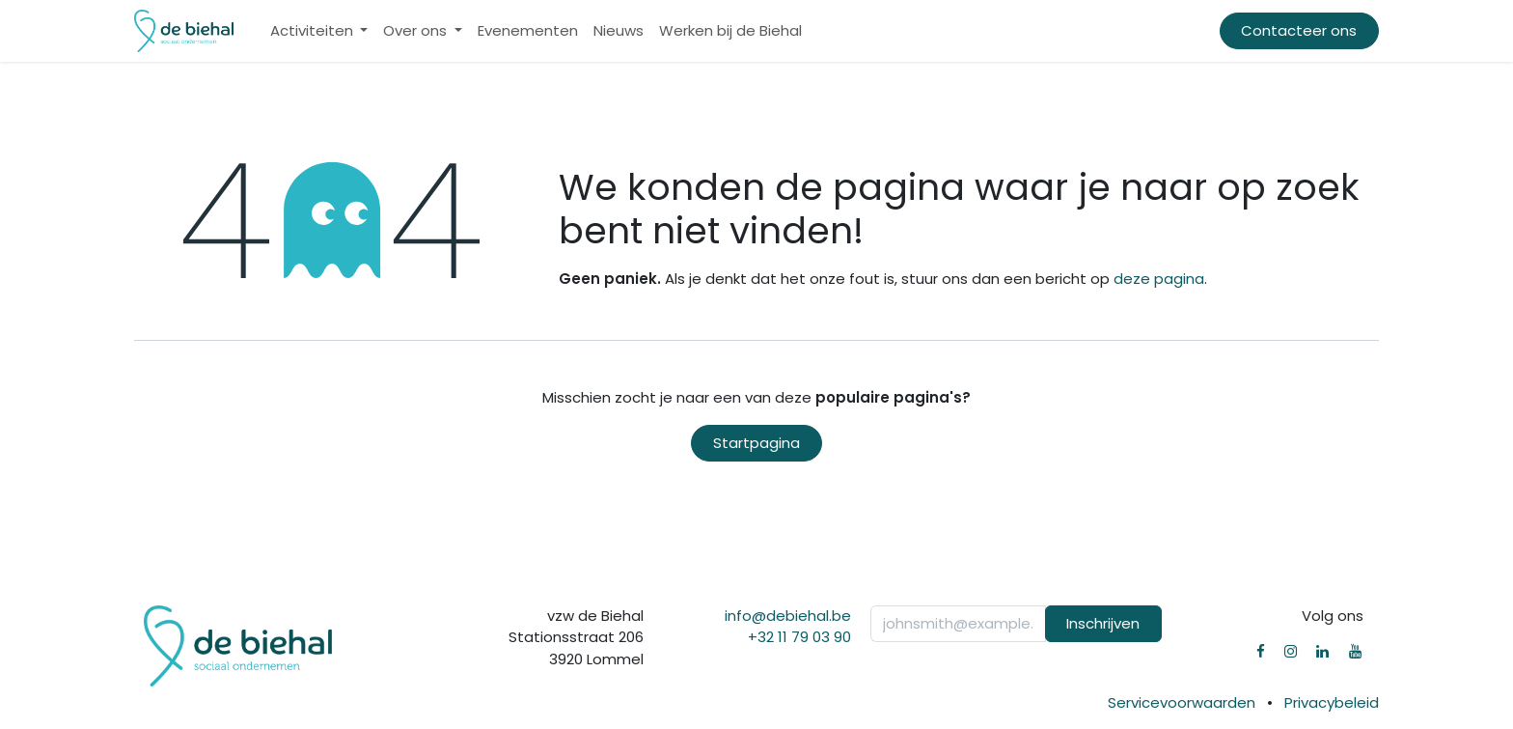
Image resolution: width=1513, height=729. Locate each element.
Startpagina (756, 443)
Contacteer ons (1299, 30)
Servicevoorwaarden (1181, 702)
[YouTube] (1355, 651)
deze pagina (1159, 278)
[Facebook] (1261, 651)
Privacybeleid (1331, 702)
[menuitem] (319, 31)
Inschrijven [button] (1103, 623)
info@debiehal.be (788, 615)
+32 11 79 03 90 (799, 637)
